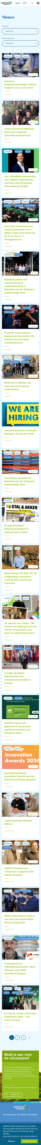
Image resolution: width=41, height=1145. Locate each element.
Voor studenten (32, 1122)
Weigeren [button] (11, 1141)
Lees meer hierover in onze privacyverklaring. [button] (20, 1136)
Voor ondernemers (9, 1122)
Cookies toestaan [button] (29, 1141)
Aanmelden (13, 1102)
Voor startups (21, 1122)
